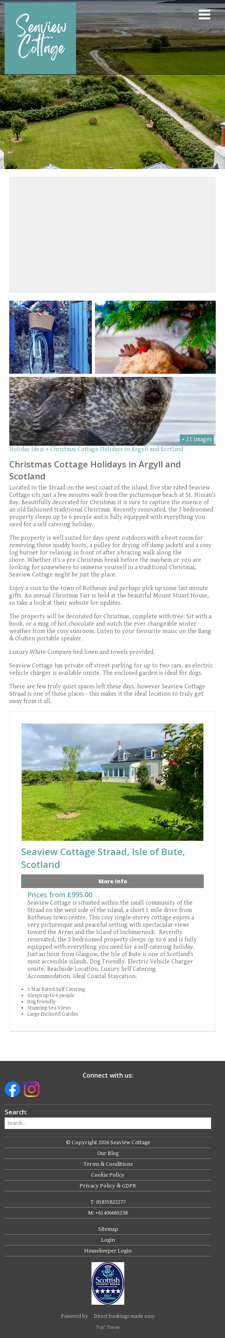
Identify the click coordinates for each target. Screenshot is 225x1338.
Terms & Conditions (108, 1164)
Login (108, 1240)
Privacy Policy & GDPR (108, 1185)
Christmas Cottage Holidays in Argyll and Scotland (116, 449)
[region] (112, 235)
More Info (112, 881)
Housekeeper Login (108, 1250)
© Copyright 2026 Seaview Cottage (108, 1142)
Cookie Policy (108, 1175)
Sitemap (108, 1229)
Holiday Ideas (26, 449)
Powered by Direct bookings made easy (108, 1316)
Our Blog (107, 1153)
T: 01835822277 (108, 1202)
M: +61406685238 (108, 1213)
